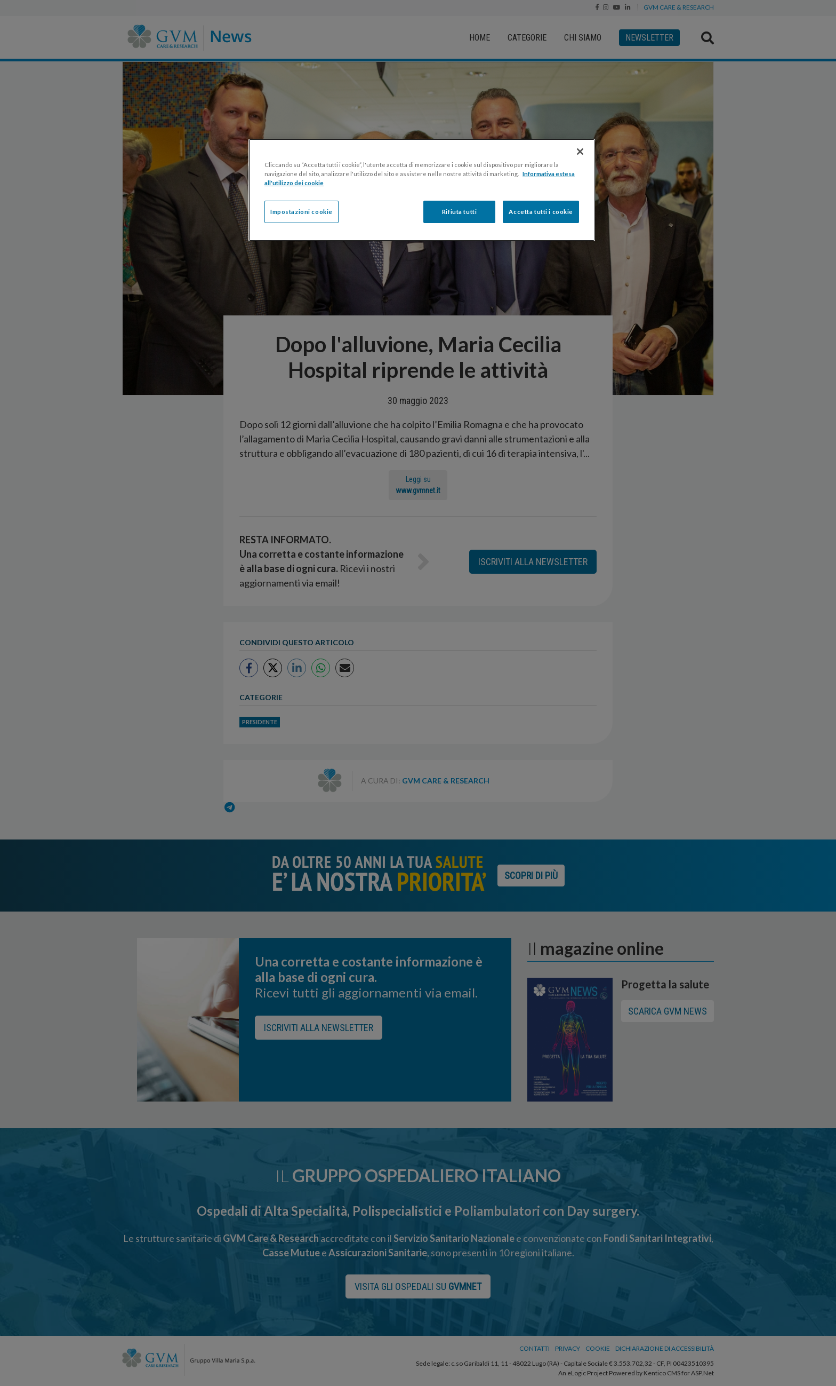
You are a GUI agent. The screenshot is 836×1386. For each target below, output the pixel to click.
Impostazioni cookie (301, 211)
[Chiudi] (580, 151)
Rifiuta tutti (459, 211)
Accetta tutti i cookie (541, 211)
